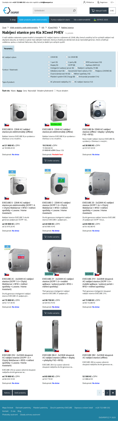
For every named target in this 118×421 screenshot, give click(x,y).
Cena (25, 90)
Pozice (19, 90)
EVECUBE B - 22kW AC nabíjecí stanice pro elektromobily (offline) (17, 130)
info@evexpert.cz (46, 2)
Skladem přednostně (45, 90)
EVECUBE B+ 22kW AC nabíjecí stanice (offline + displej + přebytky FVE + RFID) (98, 132)
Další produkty (20, 392)
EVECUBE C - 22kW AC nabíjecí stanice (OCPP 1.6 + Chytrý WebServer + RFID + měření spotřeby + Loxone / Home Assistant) (56, 207)
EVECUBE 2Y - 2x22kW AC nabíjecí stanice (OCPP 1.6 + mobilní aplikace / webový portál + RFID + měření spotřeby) (58, 283)
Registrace (102, 2)
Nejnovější (32, 90)
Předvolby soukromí (10, 414)
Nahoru (7, 392)
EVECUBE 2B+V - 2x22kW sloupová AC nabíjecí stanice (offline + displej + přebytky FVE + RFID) (58, 358)
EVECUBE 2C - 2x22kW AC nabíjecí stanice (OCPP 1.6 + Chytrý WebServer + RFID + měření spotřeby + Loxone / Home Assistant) (18, 284)
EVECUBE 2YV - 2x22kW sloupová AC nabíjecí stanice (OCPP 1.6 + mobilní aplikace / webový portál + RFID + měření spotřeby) (98, 283)
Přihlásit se (88, 2)
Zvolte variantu (51, 160)
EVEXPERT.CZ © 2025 (107, 417)
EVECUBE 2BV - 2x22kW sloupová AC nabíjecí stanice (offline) (98, 356)
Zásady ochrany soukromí (30, 414)
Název (13, 90)
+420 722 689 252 (18, 2)
